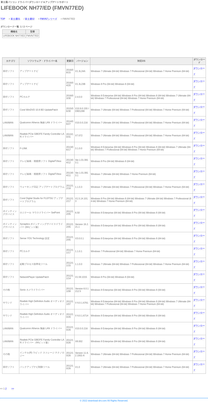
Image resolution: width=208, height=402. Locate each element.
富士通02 (30, 19)
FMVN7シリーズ (48, 19)
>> (12, 388)
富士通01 (15, 19)
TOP (2, 19)
